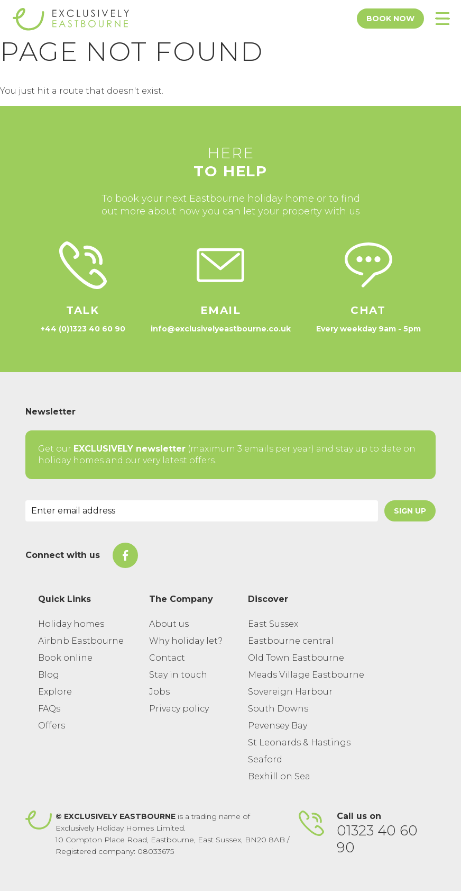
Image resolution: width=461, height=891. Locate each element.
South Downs (278, 709)
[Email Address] (201, 510)
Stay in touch (178, 675)
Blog (48, 675)
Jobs (159, 692)
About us (169, 624)
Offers (51, 726)
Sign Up (410, 511)
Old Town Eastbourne (296, 658)
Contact (167, 658)
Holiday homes (71, 624)
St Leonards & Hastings (299, 742)
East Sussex (273, 624)
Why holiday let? (186, 641)
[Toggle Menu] (442, 18)
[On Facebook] (125, 555)
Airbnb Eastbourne (81, 641)
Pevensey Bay (277, 726)
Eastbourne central (291, 641)
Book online (65, 658)
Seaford (265, 759)
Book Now (390, 18)
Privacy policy (179, 709)
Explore (55, 692)
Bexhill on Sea (279, 776)
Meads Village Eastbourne (306, 675)
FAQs (49, 709)
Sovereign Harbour (290, 692)
